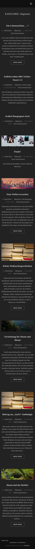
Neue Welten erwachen (17, 194)
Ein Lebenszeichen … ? (17, 25)
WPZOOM (26, 545)
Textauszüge (26, 85)
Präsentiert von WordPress (17, 542)
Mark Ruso (8, 30)
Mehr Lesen (18, 62)
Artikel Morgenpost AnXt (17, 116)
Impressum (4, 540)
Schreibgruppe (27, 199)
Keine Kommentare (17, 33)
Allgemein (17, 30)
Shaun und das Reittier (17, 485)
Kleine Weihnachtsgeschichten (17, 266)
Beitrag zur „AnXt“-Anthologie (17, 414)
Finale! (17, 151)
